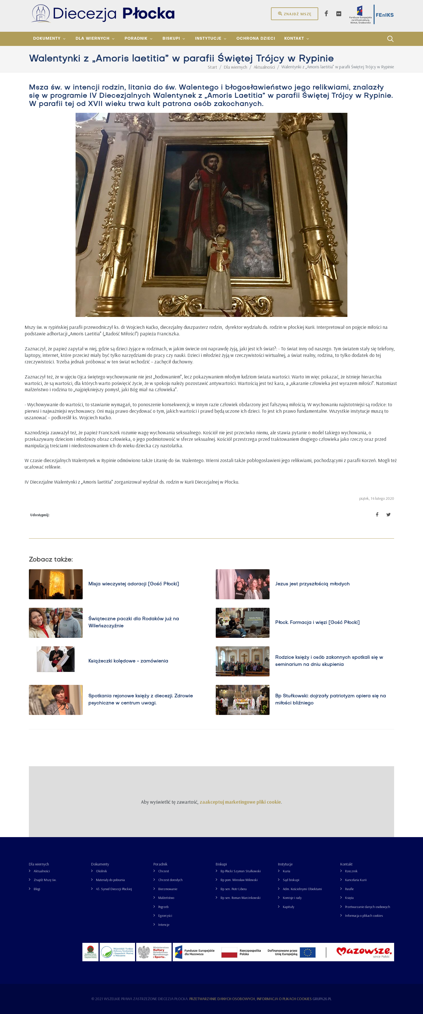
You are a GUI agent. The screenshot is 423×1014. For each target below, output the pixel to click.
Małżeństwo (166, 898)
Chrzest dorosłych (170, 880)
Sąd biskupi (291, 880)
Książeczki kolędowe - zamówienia (128, 661)
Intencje (163, 924)
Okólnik (101, 871)
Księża (349, 898)
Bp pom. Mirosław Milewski (239, 880)
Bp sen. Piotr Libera (234, 889)
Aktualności (42, 871)
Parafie (349, 889)
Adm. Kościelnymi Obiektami (302, 889)
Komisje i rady (292, 898)
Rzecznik (351, 871)
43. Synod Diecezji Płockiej (114, 889)
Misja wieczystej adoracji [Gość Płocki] (133, 584)
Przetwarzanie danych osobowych (367, 907)
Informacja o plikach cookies (364, 915)
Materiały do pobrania (110, 880)
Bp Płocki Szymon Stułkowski (241, 871)
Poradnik (160, 864)
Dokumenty (100, 864)
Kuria (286, 871)
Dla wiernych (39, 864)
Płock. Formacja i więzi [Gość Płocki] (317, 623)
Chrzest (163, 871)
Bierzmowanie (167, 889)
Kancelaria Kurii (356, 880)
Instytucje (285, 864)
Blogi (37, 889)
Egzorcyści (165, 915)
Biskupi (221, 864)
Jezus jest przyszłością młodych (312, 584)
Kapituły (288, 907)
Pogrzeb (163, 907)
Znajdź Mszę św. (45, 880)
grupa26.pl (322, 998)
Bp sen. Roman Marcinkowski (240, 898)
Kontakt (346, 864)
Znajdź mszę (294, 13)
